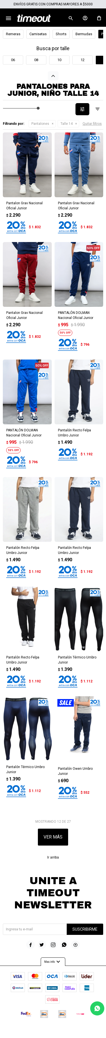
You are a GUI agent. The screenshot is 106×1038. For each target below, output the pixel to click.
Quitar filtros (92, 124)
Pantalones (40, 124)
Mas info (53, 962)
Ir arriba (53, 857)
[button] (70, 18)
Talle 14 (66, 124)
